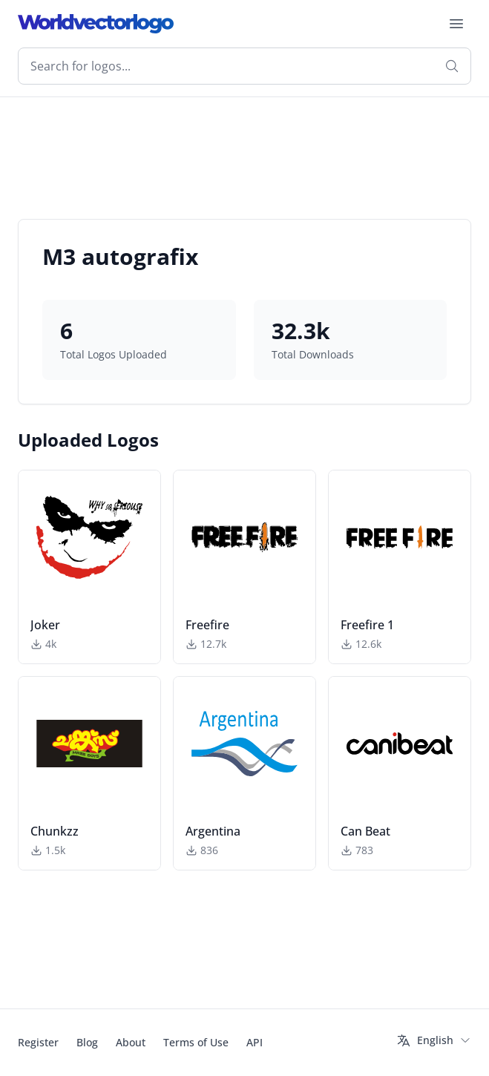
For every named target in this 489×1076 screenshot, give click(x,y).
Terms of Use (196, 1042)
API (254, 1042)
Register (38, 1042)
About (130, 1042)
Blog (87, 1042)
